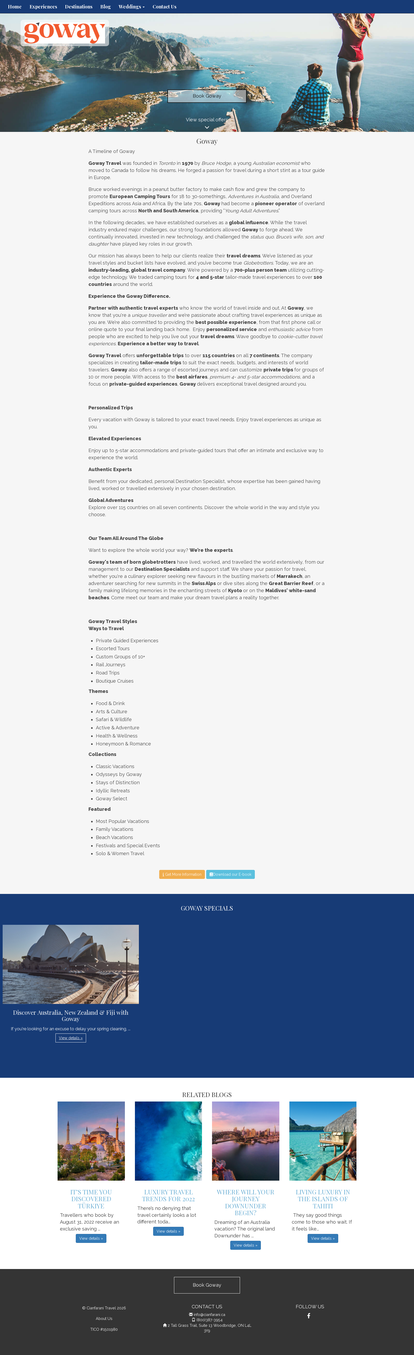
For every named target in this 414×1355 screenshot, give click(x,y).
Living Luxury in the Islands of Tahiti (323, 1199)
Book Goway (207, 96)
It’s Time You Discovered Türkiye (91, 1199)
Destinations (78, 6)
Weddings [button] (132, 6)
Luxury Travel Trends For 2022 (168, 1195)
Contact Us (164, 6)
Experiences (43, 6)
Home (15, 6)
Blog (105, 6)
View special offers (207, 124)
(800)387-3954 (209, 1320)
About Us (104, 1318)
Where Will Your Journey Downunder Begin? (245, 1202)
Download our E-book (230, 874)
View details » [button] (71, 1038)
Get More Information (182, 874)
